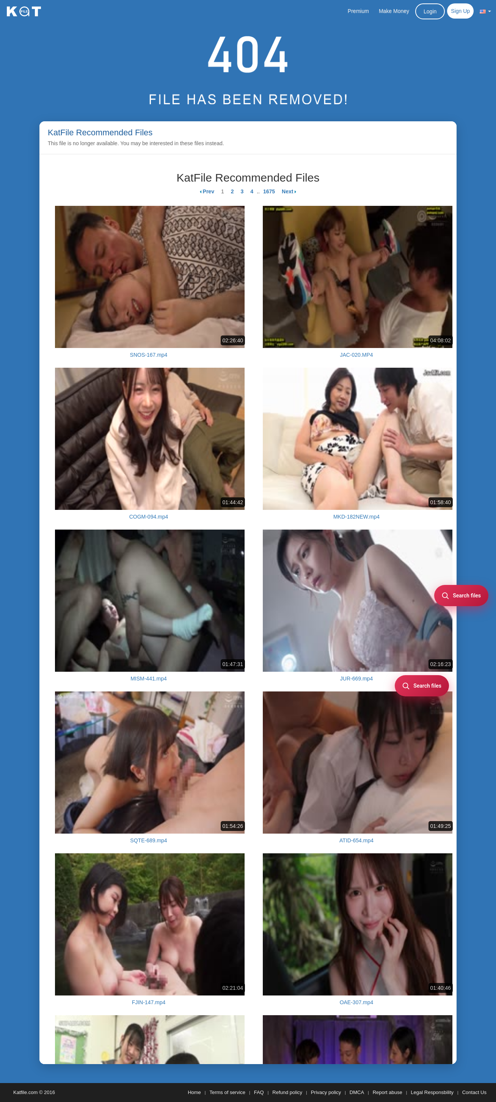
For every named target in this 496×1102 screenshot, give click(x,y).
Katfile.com (25, 1092)
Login (430, 11)
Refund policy (287, 1092)
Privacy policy (326, 1092)
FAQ (259, 1092)
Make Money (394, 11)
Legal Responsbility (432, 1092)
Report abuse (387, 1092)
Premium (358, 11)
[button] (485, 11)
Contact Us (474, 1092)
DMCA (357, 1092)
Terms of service (227, 1092)
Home (194, 1092)
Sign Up (460, 11)
